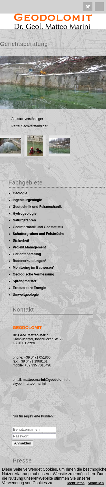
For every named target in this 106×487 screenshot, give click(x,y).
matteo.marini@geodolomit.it (46, 380)
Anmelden (22, 443)
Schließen (96, 483)
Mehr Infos (76, 483)
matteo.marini (34, 384)
